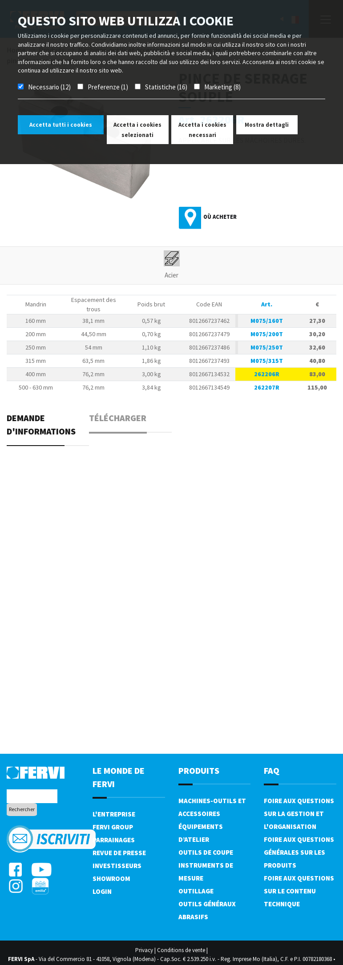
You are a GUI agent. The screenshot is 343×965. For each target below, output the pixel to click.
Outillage (196, 891)
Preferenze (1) (108, 87)
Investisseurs (117, 865)
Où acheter (220, 216)
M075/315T (266, 361)
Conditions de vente (181, 950)
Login (102, 891)
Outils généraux (207, 904)
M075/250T (266, 347)
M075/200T (266, 334)
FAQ (271, 770)
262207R (266, 387)
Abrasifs (193, 917)
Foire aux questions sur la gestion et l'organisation (299, 813)
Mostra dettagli (267, 125)
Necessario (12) (49, 87)
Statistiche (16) (166, 87)
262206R (266, 374)
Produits (198, 770)
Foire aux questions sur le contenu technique (299, 891)
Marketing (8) (222, 87)
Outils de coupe (205, 852)
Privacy (144, 950)
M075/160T (266, 321)
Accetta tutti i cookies (60, 125)
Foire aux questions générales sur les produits (299, 852)
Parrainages (114, 840)
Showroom (111, 878)
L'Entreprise (114, 814)
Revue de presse (119, 852)
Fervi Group (113, 827)
